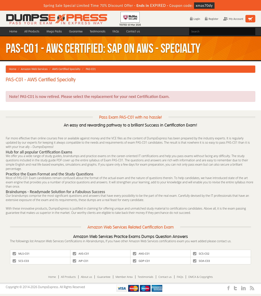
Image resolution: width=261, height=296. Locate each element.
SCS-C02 (201, 253)
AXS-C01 (81, 253)
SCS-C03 (21, 261)
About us (86, 277)
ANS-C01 (141, 253)
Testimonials (97, 31)
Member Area (124, 277)
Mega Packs (54, 31)
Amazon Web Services (34, 69)
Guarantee (76, 31)
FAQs (116, 31)
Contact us (133, 31)
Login (195, 19)
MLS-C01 (21, 253)
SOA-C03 (201, 261)
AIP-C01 (80, 261)
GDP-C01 (141, 261)
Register (211, 19)
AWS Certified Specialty (66, 69)
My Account (233, 19)
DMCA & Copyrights (200, 277)
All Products (31, 31)
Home (13, 31)
